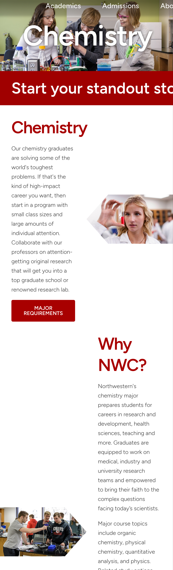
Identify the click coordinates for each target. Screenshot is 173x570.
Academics (63, 5)
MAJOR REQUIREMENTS (43, 310)
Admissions (120, 5)
